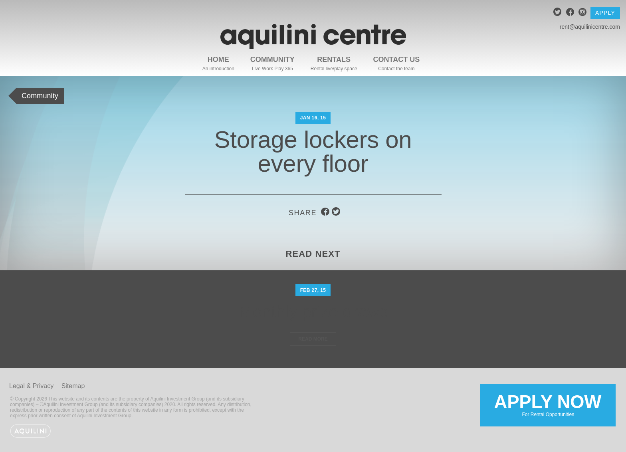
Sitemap (73, 386)
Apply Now (547, 404)
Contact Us (396, 59)
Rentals (334, 59)
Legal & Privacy (31, 386)
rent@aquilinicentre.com (590, 27)
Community (272, 59)
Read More (312, 339)
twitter (557, 13)
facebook (570, 13)
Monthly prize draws (312, 311)
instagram (582, 13)
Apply (605, 13)
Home (218, 59)
